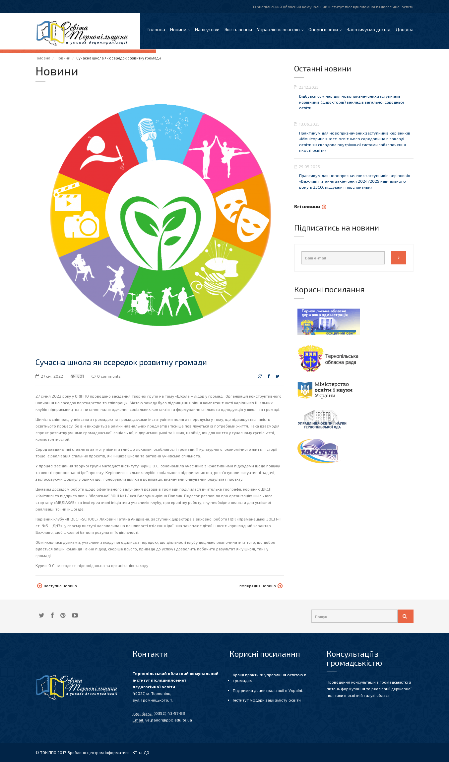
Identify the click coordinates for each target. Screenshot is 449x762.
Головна (156, 30)
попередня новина (261, 586)
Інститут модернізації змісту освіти (266, 699)
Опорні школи (323, 30)
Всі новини (307, 206)
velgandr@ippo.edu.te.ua (168, 719)
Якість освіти (238, 30)
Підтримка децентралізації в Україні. (267, 690)
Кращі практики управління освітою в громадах (269, 677)
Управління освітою (278, 30)
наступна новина (56, 586)
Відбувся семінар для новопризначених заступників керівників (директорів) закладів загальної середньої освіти (350, 103)
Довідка (405, 30)
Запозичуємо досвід (369, 30)
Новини (178, 30)
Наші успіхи (207, 30)
